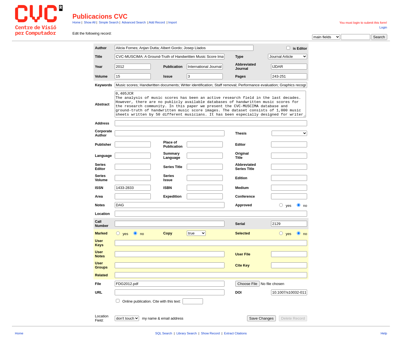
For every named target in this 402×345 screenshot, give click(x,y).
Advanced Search (134, 22)
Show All (90, 22)
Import (172, 22)
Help (384, 338)
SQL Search (163, 338)
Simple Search (109, 22)
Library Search (186, 338)
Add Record (157, 22)
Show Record (210, 338)
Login (383, 27)
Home (77, 22)
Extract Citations (235, 338)
